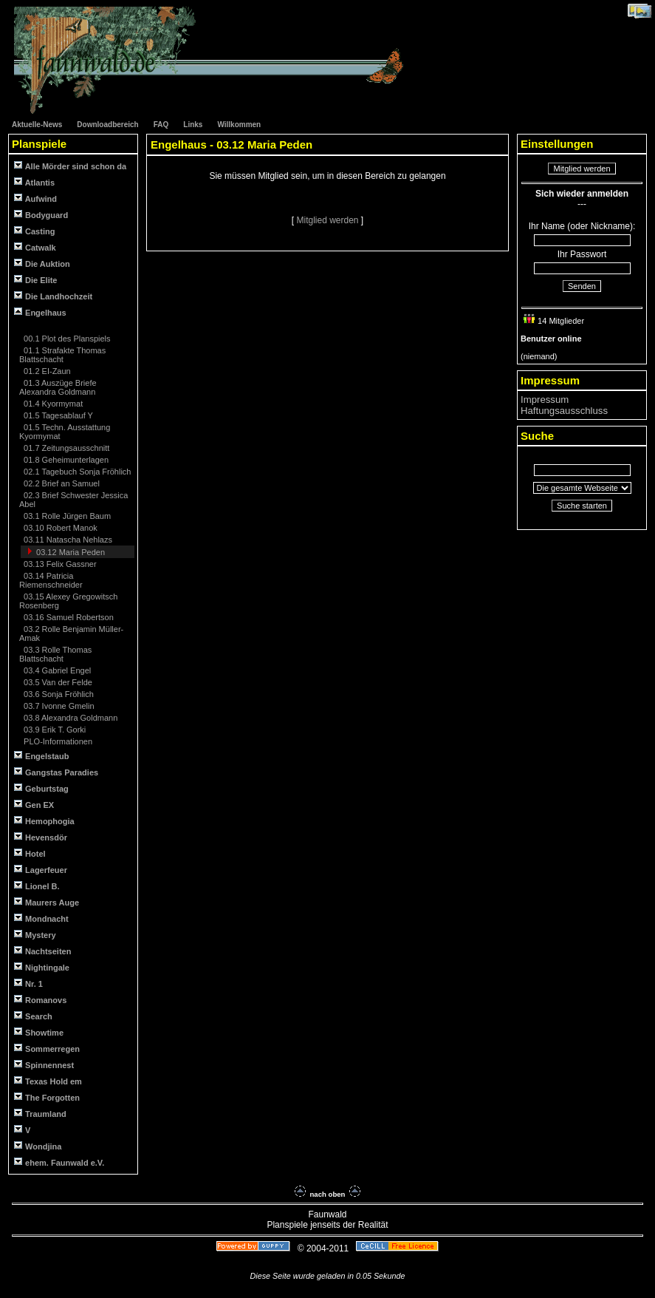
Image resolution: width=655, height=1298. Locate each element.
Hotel (30, 853)
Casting (34, 231)
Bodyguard (41, 215)
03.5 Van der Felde (56, 682)
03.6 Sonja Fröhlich (57, 694)
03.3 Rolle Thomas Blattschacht (55, 654)
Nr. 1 (28, 983)
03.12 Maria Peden (69, 552)
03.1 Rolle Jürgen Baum (66, 516)
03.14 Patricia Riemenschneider (51, 580)
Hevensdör (40, 837)
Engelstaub (41, 756)
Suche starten (582, 505)
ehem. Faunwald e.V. (59, 1162)
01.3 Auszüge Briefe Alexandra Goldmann (58, 387)
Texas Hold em (48, 1081)
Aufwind (35, 198)
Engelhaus (40, 312)
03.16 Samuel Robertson (67, 617)
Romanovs (40, 1000)
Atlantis (34, 182)
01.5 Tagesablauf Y (57, 415)
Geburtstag (41, 788)
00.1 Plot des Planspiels (65, 338)
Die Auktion (42, 263)
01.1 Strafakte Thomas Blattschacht (62, 355)
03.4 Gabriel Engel (56, 670)
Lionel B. (37, 886)
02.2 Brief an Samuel (60, 483)
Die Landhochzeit (53, 296)
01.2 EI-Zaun (46, 371)
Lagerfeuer (40, 869)
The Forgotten (47, 1097)
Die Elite (35, 280)
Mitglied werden (328, 220)
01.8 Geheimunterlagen (65, 459)
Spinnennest (44, 1065)
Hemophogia (44, 821)
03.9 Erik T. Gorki (53, 729)
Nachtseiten (42, 951)
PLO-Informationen (56, 741)
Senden (582, 286)
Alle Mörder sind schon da (70, 166)
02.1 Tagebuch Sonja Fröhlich (76, 471)
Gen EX (34, 804)
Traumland (40, 1113)
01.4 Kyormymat (52, 403)
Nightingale (41, 967)
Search (33, 1016)
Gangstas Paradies (56, 772)
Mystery (35, 934)
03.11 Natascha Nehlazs (66, 539)
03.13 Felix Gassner (59, 564)
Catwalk (35, 247)
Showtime (39, 1032)
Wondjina (37, 1146)
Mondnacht (41, 918)
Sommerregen (47, 1048)
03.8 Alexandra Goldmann (69, 717)
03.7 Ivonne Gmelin (57, 705)
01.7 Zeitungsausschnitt (65, 448)
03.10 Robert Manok (59, 527)
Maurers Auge (46, 902)
